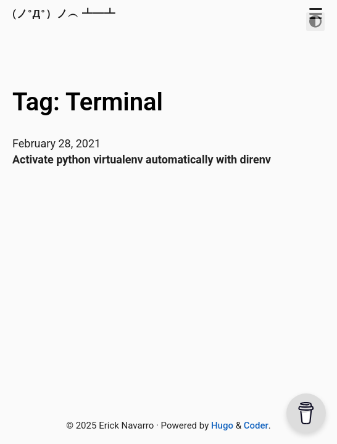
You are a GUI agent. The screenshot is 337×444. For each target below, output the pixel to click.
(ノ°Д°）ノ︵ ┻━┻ (65, 13)
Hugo (222, 425)
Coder (256, 425)
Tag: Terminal (87, 102)
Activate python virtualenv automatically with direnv (141, 159)
